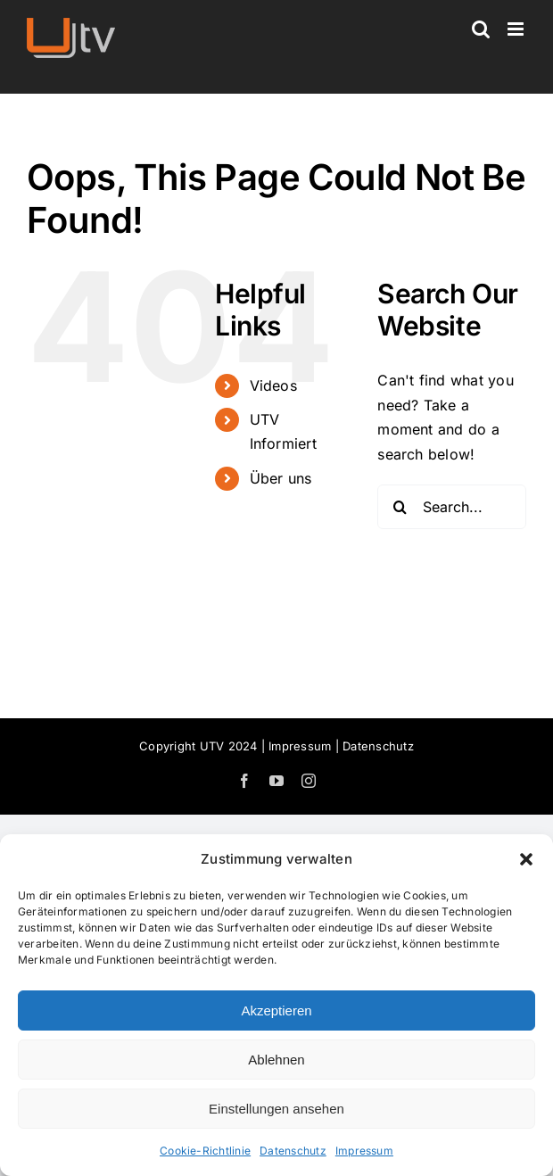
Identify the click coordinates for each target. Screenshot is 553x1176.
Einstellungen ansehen (276, 1108)
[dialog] (276, 1005)
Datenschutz (293, 1150)
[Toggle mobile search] (481, 29)
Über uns (281, 478)
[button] (526, 859)
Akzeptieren (276, 1010)
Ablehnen (276, 1059)
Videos (273, 385)
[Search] (399, 506)
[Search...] (451, 506)
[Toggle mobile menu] (517, 29)
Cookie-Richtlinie (205, 1150)
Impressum (364, 1150)
